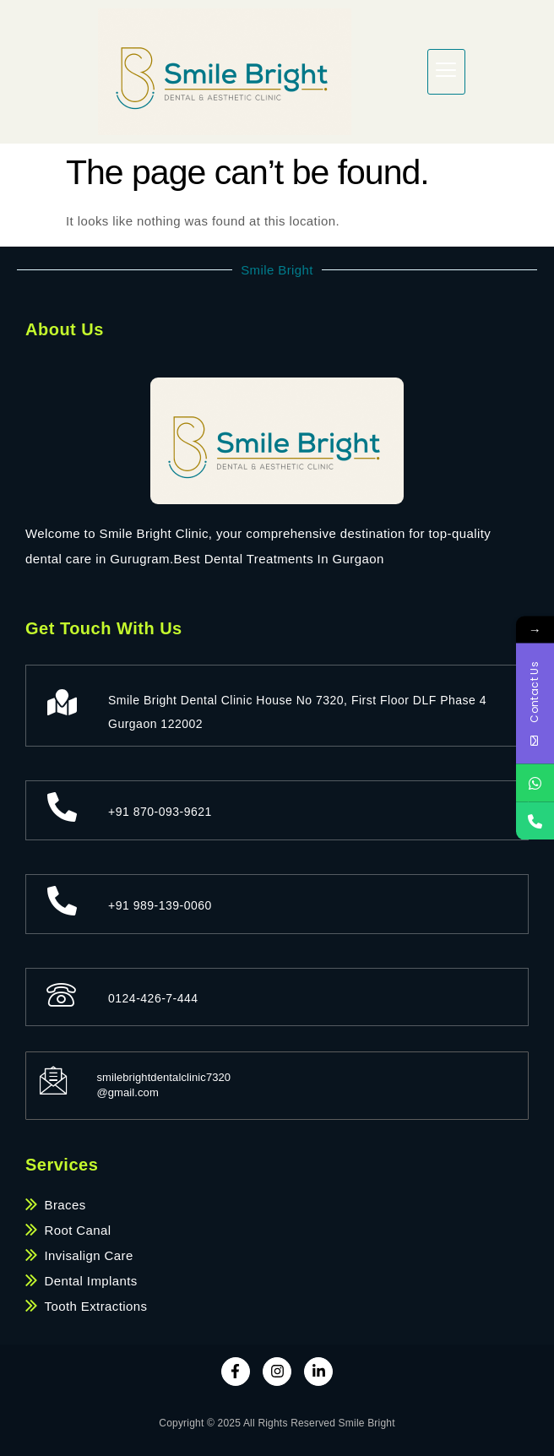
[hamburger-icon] (446, 72)
